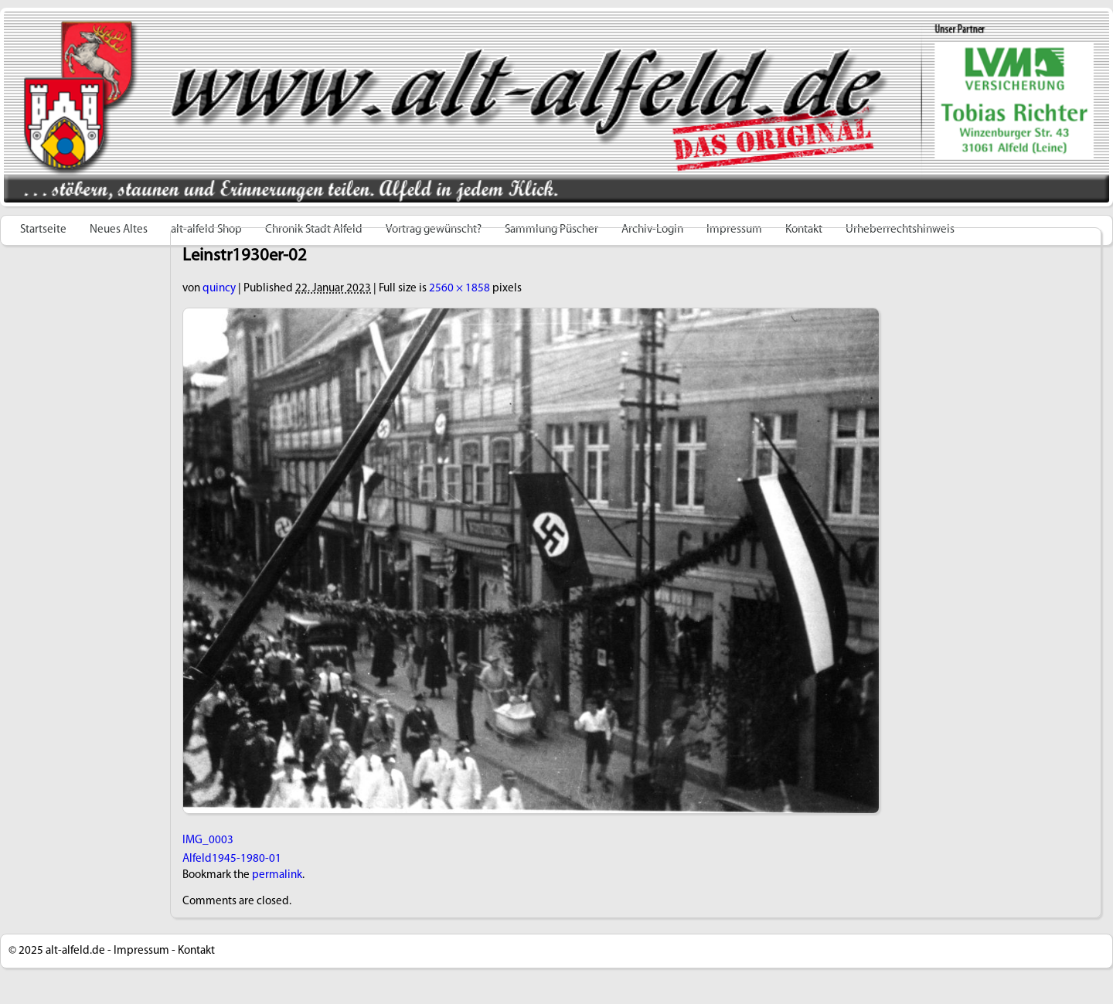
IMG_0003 (207, 840)
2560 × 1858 (459, 288)
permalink (277, 875)
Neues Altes (119, 230)
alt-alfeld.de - (78, 951)
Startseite (43, 230)
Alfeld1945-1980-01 (231, 859)
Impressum (141, 951)
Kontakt (196, 951)
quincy (219, 288)
